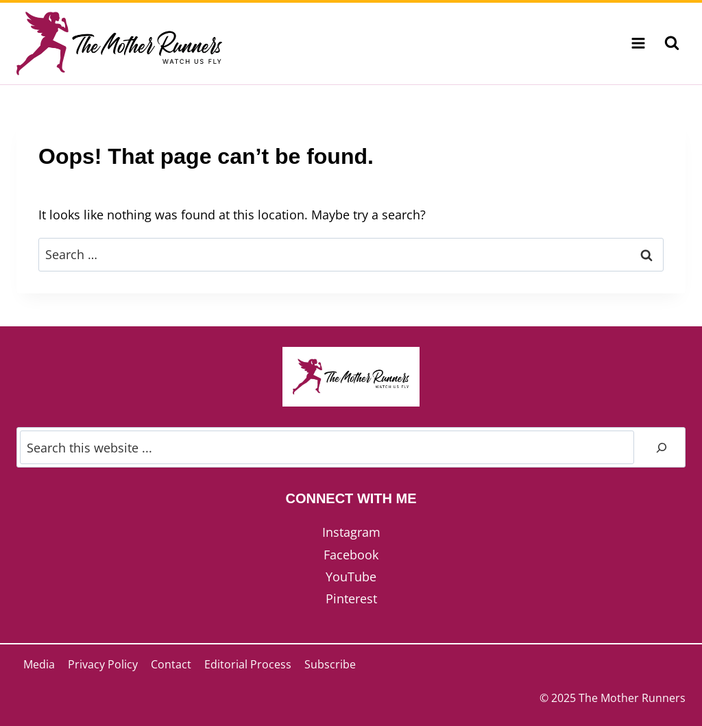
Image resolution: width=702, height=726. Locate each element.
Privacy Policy (103, 664)
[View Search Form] (672, 43)
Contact (171, 664)
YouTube (351, 576)
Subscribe (330, 664)
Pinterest (351, 598)
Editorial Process (247, 664)
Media (39, 664)
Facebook (351, 554)
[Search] (661, 447)
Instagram (351, 532)
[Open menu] (638, 43)
